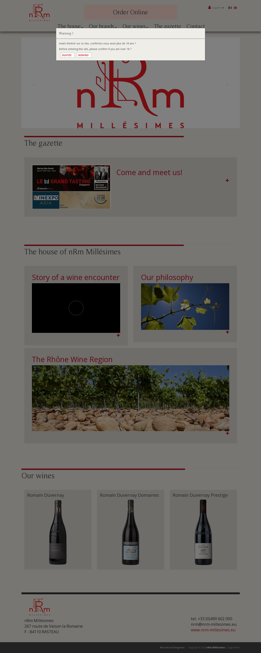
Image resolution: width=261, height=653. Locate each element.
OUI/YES (66, 55)
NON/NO (83, 55)
